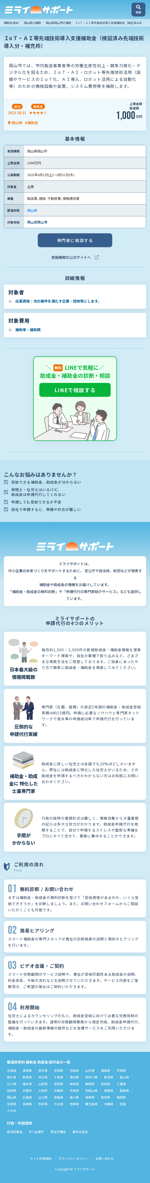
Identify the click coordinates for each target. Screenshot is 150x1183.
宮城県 (58, 1070)
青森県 (27, 1070)
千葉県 (58, 1077)
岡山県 (32, 210)
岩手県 (43, 1070)
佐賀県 (11, 1104)
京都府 (27, 1090)
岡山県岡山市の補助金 (60, 23)
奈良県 (74, 1090)
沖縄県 (108, 1104)
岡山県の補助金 (34, 23)
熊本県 (43, 1104)
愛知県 (105, 1084)
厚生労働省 (58, 1131)
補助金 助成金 (12, 23)
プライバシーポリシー (73, 1158)
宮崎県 (74, 1104)
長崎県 (27, 1104)
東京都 (74, 1077)
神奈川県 (91, 1077)
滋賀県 (11, 1090)
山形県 (90, 1070)
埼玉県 (43, 1077)
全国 (123, 1104)
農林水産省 (80, 1131)
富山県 (124, 1077)
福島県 (105, 1070)
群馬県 (27, 1077)
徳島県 (58, 1097)
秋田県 (74, 1070)
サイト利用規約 (41, 1158)
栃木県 (11, 1077)
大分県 (58, 1104)
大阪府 (43, 1090)
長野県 (58, 1084)
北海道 (11, 1070)
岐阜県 (74, 1084)
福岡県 (121, 1097)
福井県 (27, 1084)
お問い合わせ (104, 1158)
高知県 (105, 1097)
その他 (11, 1110)
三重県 (121, 1084)
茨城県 (121, 1070)
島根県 (124, 1090)
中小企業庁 (36, 1131)
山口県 (43, 1097)
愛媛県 (90, 1097)
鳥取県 (108, 1090)
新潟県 (108, 1077)
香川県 (74, 1097)
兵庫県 (58, 1090)
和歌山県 (91, 1090)
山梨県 (43, 1084)
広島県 (27, 1097)
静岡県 (90, 1084)
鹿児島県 (91, 1104)
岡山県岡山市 (37, 222)
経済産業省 (14, 1131)
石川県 (11, 1084)
